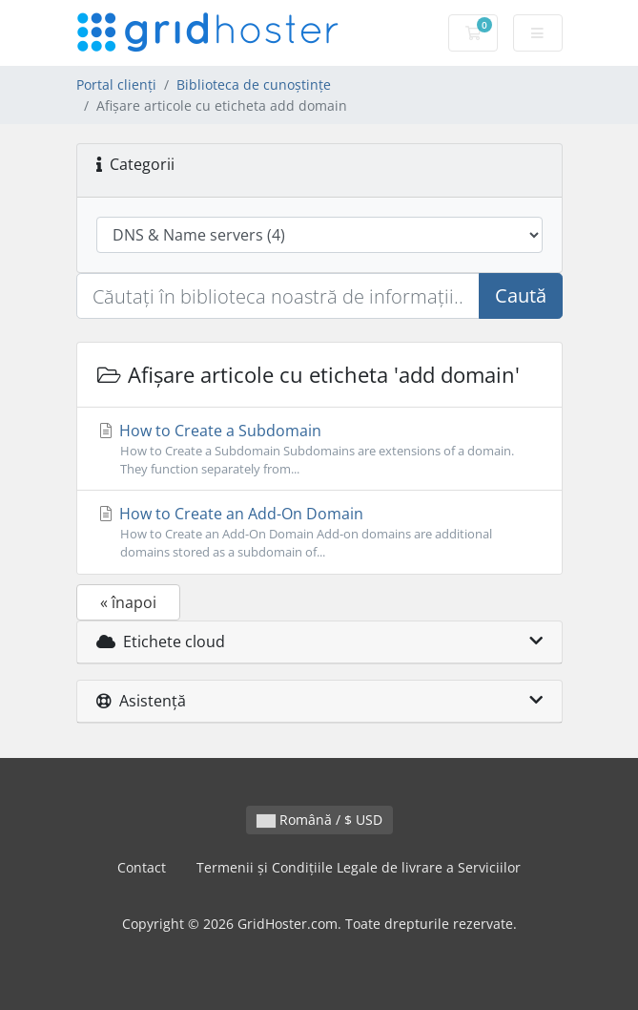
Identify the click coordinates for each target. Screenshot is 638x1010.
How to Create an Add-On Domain (319, 532)
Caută (520, 295)
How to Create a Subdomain (319, 449)
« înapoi (128, 602)
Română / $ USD (319, 819)
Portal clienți (116, 84)
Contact (141, 867)
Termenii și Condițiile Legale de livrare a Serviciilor (358, 867)
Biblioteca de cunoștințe (253, 84)
